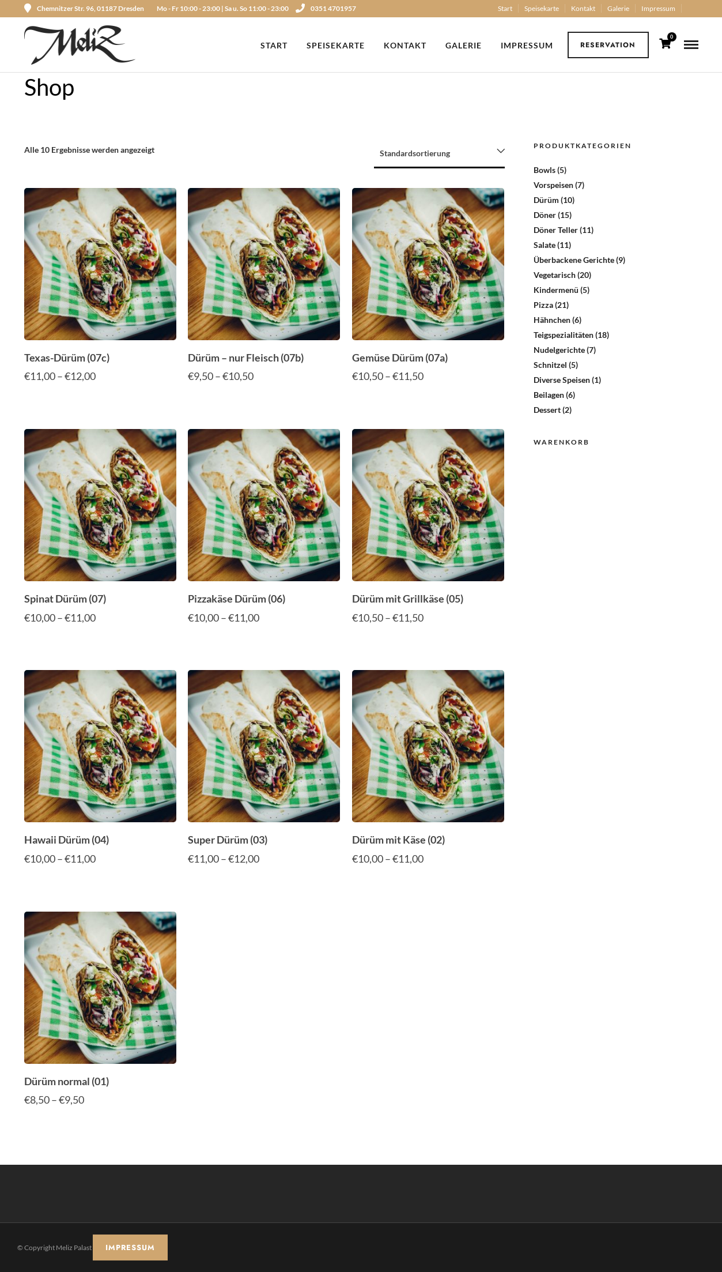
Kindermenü (556, 290)
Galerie (618, 8)
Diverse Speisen (562, 380)
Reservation (608, 45)
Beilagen (549, 395)
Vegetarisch (555, 275)
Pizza (543, 305)
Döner (545, 215)
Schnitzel (550, 365)
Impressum (658, 8)
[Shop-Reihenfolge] (439, 154)
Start (505, 8)
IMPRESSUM (130, 1247)
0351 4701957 (326, 8)
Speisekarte (541, 8)
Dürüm (546, 200)
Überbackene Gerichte (574, 260)
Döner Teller (556, 230)
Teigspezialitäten (564, 335)
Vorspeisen (553, 185)
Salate (544, 245)
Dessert (547, 410)
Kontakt (583, 8)
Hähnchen (552, 320)
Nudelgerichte (559, 350)
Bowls (544, 170)
